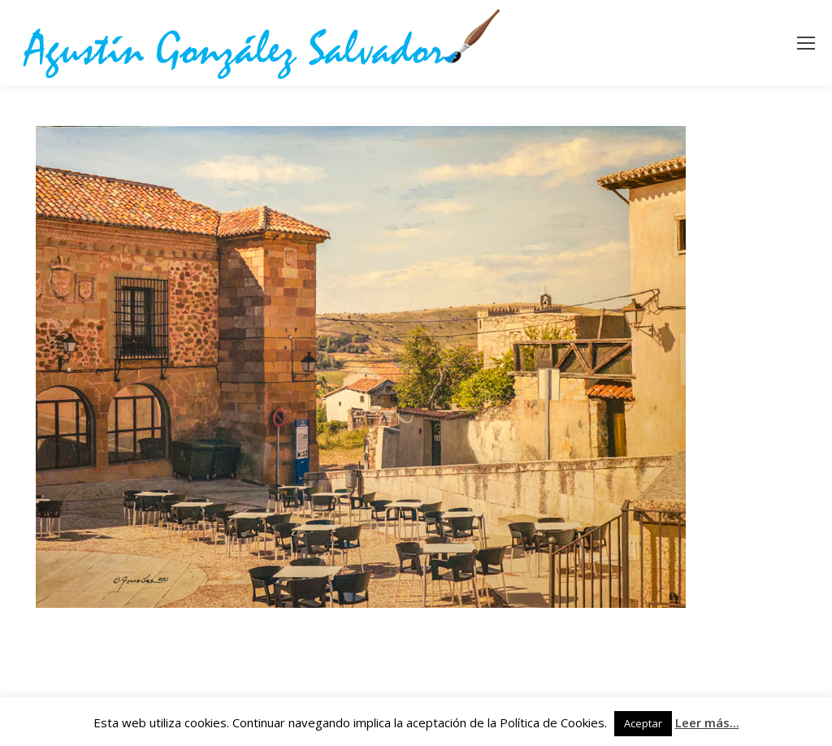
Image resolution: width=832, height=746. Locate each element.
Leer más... (707, 722)
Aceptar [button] (643, 723)
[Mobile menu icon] (806, 43)
